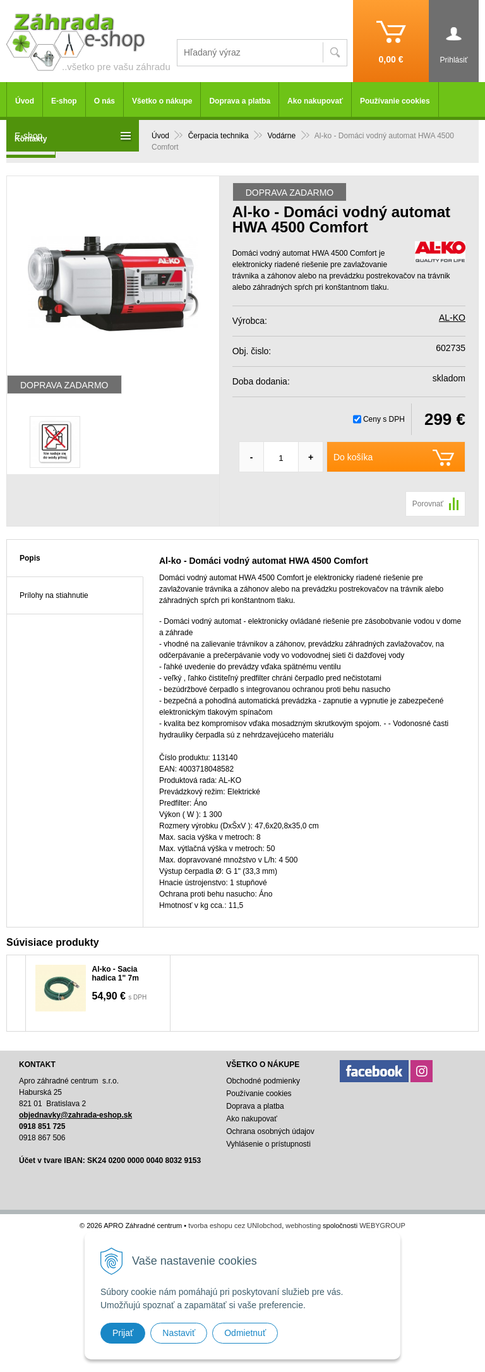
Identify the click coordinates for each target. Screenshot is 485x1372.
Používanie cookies (395, 101)
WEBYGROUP (382, 1225)
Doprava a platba (239, 101)
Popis (30, 558)
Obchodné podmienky (263, 1081)
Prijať (122, 1333)
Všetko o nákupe (162, 101)
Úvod (24, 101)
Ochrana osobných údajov (270, 1131)
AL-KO (452, 318)
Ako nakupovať (315, 101)
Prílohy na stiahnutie (54, 595)
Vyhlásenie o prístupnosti (268, 1144)
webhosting (303, 1225)
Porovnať (427, 503)
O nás (104, 101)
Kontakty (31, 138)
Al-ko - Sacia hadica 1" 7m (115, 973)
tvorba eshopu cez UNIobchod (235, 1225)
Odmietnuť (245, 1333)
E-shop (64, 101)
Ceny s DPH (384, 419)
